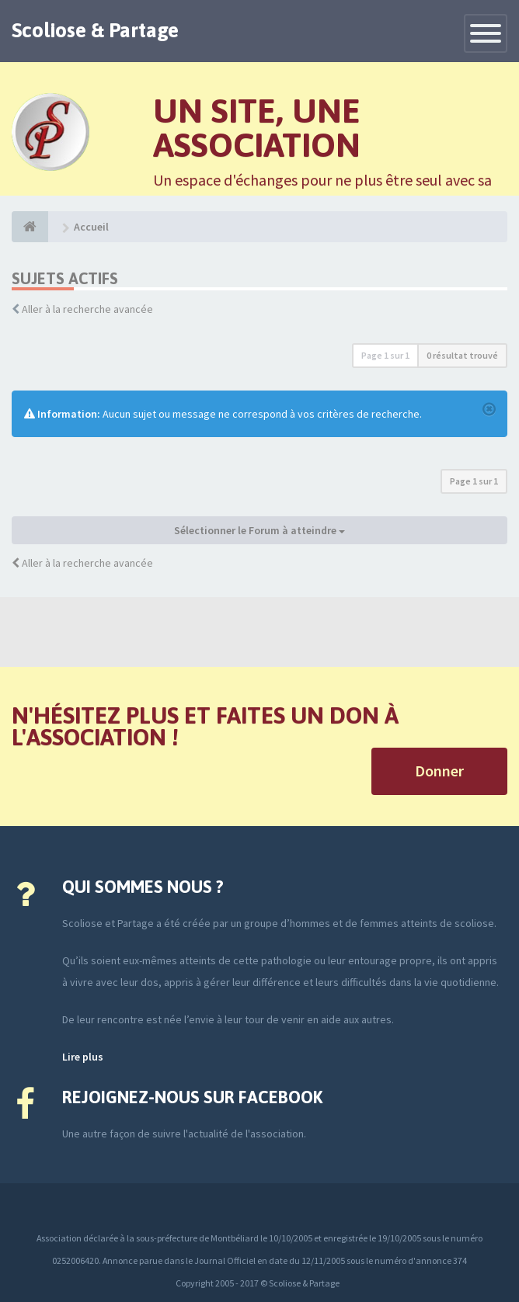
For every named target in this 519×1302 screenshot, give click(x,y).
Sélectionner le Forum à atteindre (259, 530)
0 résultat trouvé (462, 355)
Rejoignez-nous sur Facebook (192, 1097)
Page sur (385, 355)
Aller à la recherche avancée (87, 309)
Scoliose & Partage (95, 30)
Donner (439, 770)
